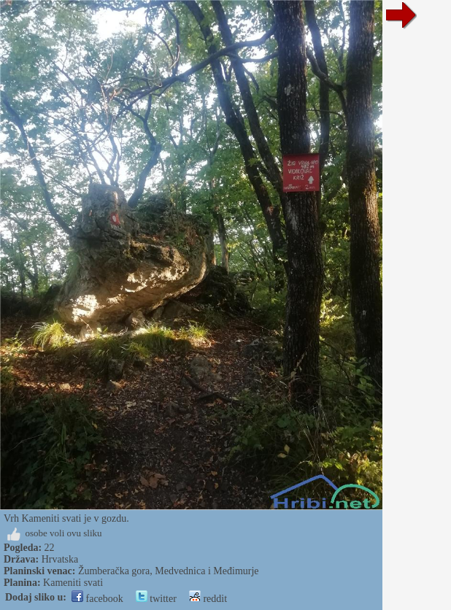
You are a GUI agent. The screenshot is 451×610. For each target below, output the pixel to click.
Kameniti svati (73, 582)
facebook (97, 598)
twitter (156, 598)
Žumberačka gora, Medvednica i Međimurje (168, 570)
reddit (208, 598)
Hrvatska (60, 559)
